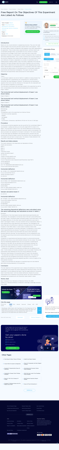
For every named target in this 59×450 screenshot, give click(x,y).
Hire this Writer (53, 43)
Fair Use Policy (10, 419)
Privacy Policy (10, 412)
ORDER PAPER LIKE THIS (32, 31)
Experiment (11, 24)
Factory (10, 28)
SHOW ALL (29, 403)
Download (20, 317)
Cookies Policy (20, 412)
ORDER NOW (12, 348)
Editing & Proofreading (53, 54)
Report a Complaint (11, 414)
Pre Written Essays (40, 399)
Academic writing (47, 54)
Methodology (5, 28)
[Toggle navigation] (56, 2)
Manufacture (5, 26)
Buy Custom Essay (40, 394)
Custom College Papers (27, 399)
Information (11, 26)
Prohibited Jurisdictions (22, 419)
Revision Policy (30, 412)
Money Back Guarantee (21, 414)
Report (11, 22)
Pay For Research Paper (12, 394)
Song (6, 24)
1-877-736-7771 (11, 429)
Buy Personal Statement (12, 399)
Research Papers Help (26, 394)
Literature (15, 28)
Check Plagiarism (37, 293)
